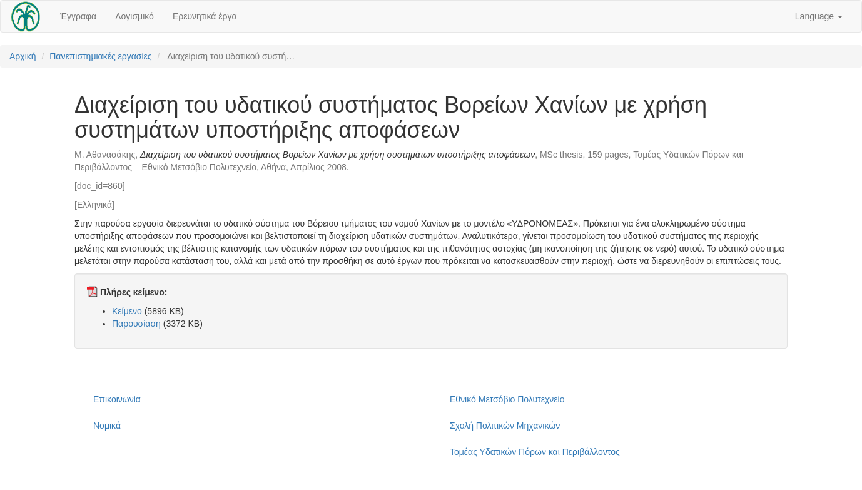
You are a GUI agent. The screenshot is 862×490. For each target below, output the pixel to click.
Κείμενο (127, 311)
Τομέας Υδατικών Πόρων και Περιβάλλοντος (535, 452)
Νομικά (107, 426)
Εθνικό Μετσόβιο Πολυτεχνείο (507, 399)
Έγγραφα (78, 16)
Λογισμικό (134, 16)
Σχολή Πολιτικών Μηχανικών (505, 426)
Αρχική (22, 56)
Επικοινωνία (117, 399)
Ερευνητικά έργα (205, 16)
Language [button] (819, 16)
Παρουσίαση (136, 324)
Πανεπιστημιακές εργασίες (100, 56)
